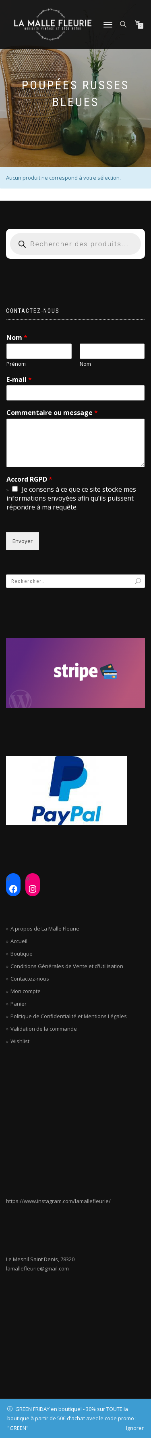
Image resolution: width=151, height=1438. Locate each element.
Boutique (21, 953)
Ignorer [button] (135, 1428)
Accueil (18, 941)
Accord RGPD (29, 479)
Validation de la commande (43, 1028)
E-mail (19, 379)
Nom (16, 337)
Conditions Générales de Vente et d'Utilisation (66, 966)
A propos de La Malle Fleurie (44, 928)
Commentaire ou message (52, 413)
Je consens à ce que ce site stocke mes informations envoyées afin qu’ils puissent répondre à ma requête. (71, 498)
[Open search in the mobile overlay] (124, 23)
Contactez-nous (29, 978)
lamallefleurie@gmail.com (37, 1268)
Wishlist (19, 1041)
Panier (18, 1003)
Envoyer (22, 541)
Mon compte (25, 991)
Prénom (16, 364)
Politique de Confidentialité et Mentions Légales (68, 1016)
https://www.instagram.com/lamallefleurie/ (58, 1201)
